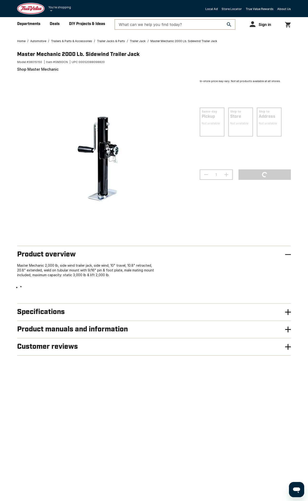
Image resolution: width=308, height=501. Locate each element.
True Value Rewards (259, 9)
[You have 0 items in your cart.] (288, 24)
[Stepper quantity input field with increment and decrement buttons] (216, 174)
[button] (262, 24)
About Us (284, 9)
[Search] (229, 24)
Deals (55, 24)
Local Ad (211, 9)
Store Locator (232, 9)
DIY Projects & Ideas (87, 24)
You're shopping (59, 7)
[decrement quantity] (206, 174)
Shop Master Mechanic (38, 69)
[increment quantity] (226, 174)
